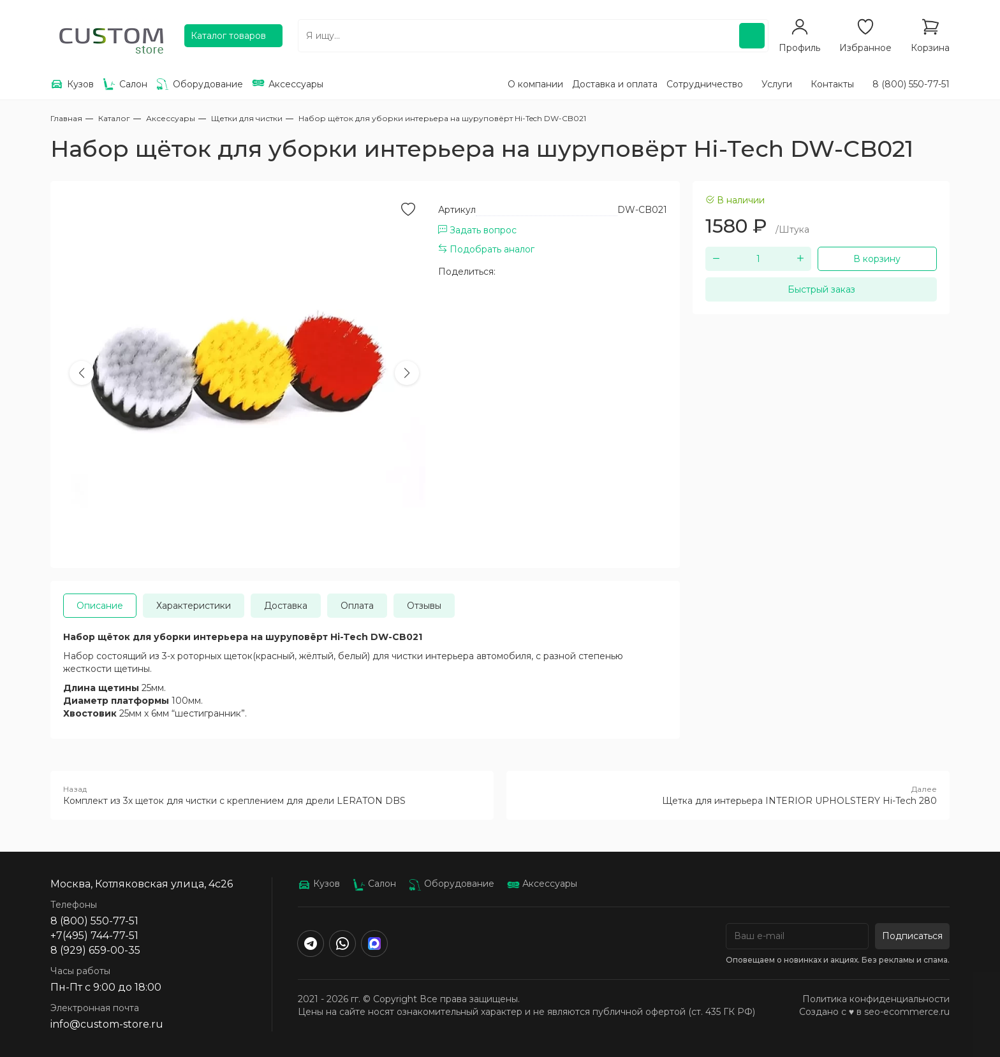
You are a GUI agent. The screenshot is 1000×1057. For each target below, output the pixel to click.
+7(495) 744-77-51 (94, 935)
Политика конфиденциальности (876, 999)
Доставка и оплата (615, 84)
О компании (535, 84)
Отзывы (424, 605)
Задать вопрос (477, 230)
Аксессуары (542, 883)
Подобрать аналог (486, 249)
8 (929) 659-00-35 (95, 950)
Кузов (319, 883)
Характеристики (193, 605)
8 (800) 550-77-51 (911, 84)
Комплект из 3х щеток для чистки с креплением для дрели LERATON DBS (272, 795)
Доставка (285, 605)
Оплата (357, 605)
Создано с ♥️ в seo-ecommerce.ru (874, 1011)
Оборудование (451, 883)
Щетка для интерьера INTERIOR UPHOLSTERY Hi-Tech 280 (728, 795)
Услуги (776, 84)
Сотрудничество (704, 84)
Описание (100, 605)
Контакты (832, 84)
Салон (374, 883)
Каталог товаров (228, 35)
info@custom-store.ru (106, 1024)
